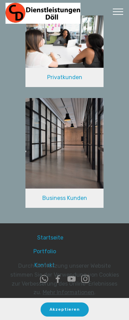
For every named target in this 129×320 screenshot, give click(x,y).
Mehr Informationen (68, 295)
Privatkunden (64, 77)
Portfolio (59, 251)
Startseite (64, 237)
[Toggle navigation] (118, 11)
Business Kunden (64, 198)
